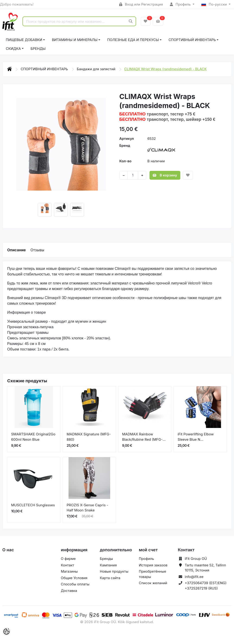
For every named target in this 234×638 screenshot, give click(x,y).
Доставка (69, 590)
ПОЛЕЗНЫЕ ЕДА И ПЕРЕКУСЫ (133, 40)
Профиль (181, 4)
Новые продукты (114, 571)
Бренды (38, 48)
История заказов (153, 565)
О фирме (68, 558)
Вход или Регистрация (141, 4)
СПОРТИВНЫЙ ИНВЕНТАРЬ (192, 40)
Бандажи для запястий (96, 69)
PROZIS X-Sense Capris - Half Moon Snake (87, 508)
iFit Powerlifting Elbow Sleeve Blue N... (196, 437)
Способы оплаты (75, 584)
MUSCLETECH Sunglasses (33, 505)
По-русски (214, 4)
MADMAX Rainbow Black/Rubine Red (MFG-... (144, 437)
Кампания (108, 565)
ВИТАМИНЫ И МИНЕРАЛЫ (74, 40)
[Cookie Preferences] (6, 631)
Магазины (69, 571)
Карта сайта (110, 578)
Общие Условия (74, 578)
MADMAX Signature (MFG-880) (89, 437)
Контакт (67, 565)
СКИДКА (13, 48)
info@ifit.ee (194, 576)
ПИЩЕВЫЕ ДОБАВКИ (24, 40)
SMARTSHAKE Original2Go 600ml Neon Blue (33, 437)
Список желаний (153, 583)
